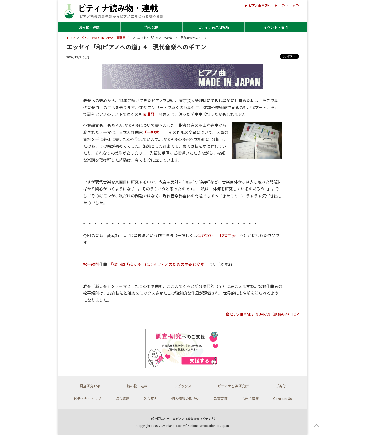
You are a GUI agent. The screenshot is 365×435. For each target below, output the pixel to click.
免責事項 (220, 398)
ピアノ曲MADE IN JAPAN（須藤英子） (106, 38)
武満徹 (149, 114)
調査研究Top (90, 385)
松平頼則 (91, 264)
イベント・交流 (276, 27)
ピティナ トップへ (290, 5)
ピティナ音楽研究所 (213, 27)
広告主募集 (250, 398)
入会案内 (150, 398)
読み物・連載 (89, 27)
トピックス (182, 385)
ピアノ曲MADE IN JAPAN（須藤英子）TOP (262, 314)
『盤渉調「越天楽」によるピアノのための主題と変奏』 (159, 264)
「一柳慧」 (152, 132)
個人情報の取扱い (185, 398)
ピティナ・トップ (87, 398)
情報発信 (151, 27)
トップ (70, 38)
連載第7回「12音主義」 (218, 235)
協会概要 (122, 398)
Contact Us (282, 398)
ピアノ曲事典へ (260, 5)
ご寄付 (280, 385)
